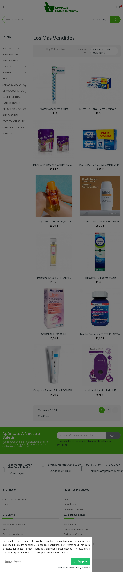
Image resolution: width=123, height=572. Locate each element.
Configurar (14, 561)
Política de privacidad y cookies (73, 567)
